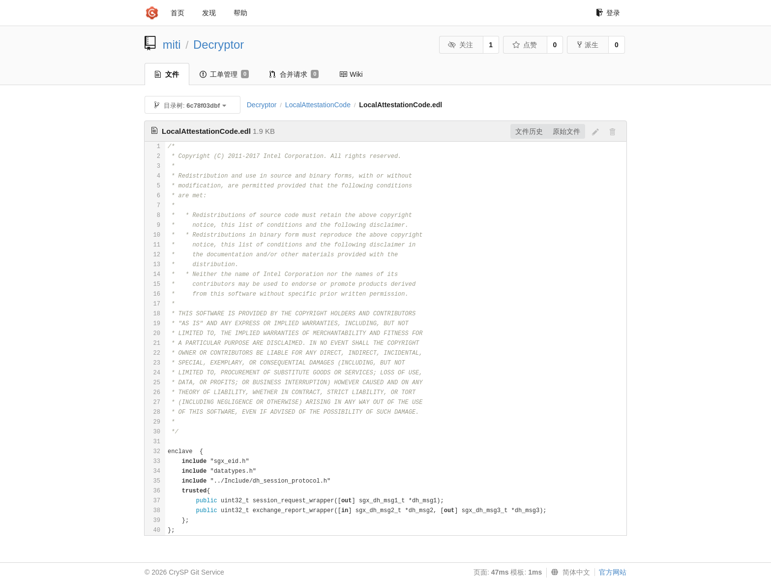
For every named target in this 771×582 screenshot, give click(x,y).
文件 (167, 74)
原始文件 (566, 131)
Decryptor (218, 44)
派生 (587, 45)
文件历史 (529, 131)
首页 (177, 13)
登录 (608, 13)
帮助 (240, 13)
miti (172, 44)
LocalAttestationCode (318, 105)
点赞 (524, 45)
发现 (209, 13)
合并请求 (294, 74)
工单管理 (224, 74)
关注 (460, 45)
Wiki (350, 74)
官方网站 (612, 572)
